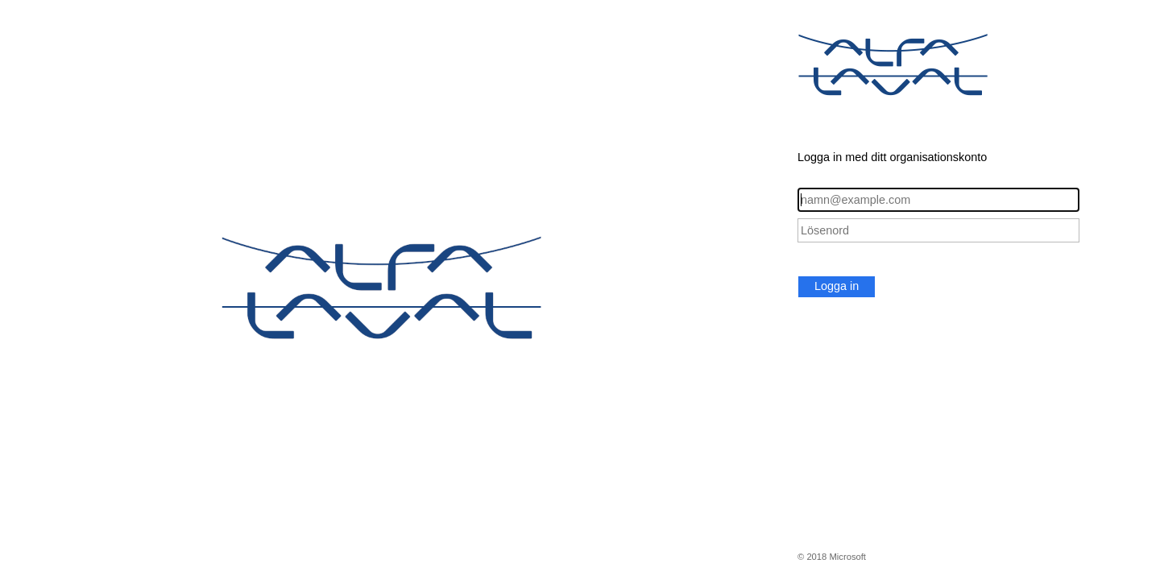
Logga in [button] (836, 286)
